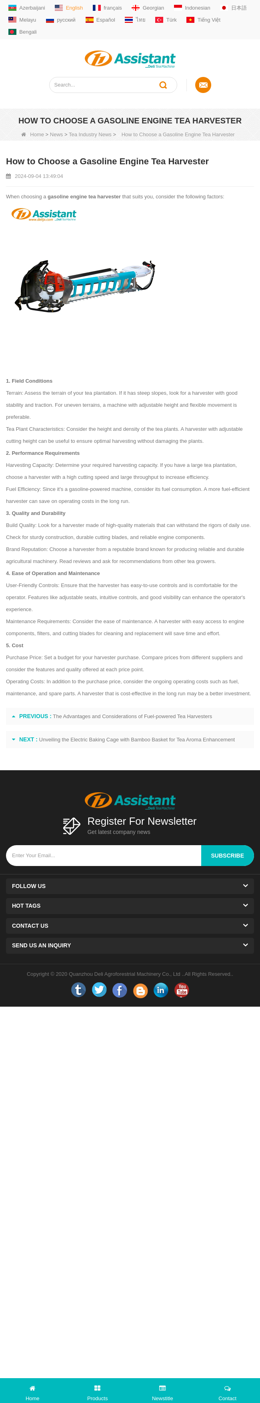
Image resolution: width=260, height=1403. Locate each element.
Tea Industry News (90, 134)
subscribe (227, 855)
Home (32, 134)
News (56, 134)
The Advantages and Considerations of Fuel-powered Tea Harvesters (132, 716)
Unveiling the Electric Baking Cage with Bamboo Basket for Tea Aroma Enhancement (137, 740)
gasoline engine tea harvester (84, 197)
